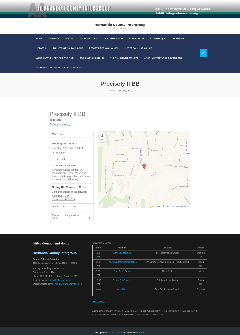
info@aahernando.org (60, 277)
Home (110, 87)
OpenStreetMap (172, 203)
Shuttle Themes (114, 329)
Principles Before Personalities (122, 259)
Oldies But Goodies (122, 277)
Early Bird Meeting (122, 250)
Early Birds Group (122, 268)
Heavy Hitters (122, 286)
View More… (98, 298)
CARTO (185, 203)
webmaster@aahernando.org (68, 281)
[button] (143, 161)
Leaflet (156, 203)
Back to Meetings (60, 121)
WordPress (140, 329)
